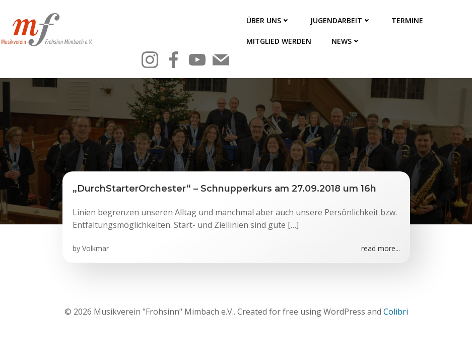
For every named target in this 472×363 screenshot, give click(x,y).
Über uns (268, 20)
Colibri (395, 311)
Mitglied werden (278, 41)
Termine (407, 20)
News (346, 41)
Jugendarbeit (340, 20)
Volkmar (95, 248)
